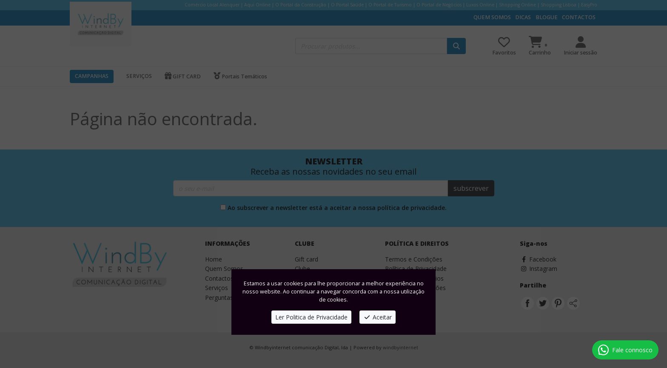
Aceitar (377, 317)
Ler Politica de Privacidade (311, 317)
